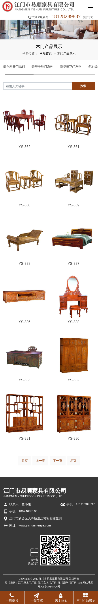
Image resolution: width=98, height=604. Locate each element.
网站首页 (46, 53)
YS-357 (73, 263)
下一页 (57, 460)
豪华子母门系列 (42, 66)
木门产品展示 (66, 53)
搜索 (83, 86)
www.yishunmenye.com (35, 525)
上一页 (40, 460)
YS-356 (24, 322)
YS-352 (73, 380)
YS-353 (24, 380)
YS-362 (24, 147)
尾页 (73, 460)
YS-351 (24, 438)
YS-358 (24, 263)
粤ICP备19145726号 (49, 586)
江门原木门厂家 (27, 582)
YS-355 (73, 322)
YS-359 (73, 205)
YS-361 (73, 147)
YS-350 (73, 438)
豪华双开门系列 (14, 66)
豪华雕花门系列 (70, 66)
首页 (25, 460)
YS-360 (24, 205)
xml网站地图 (85, 582)
